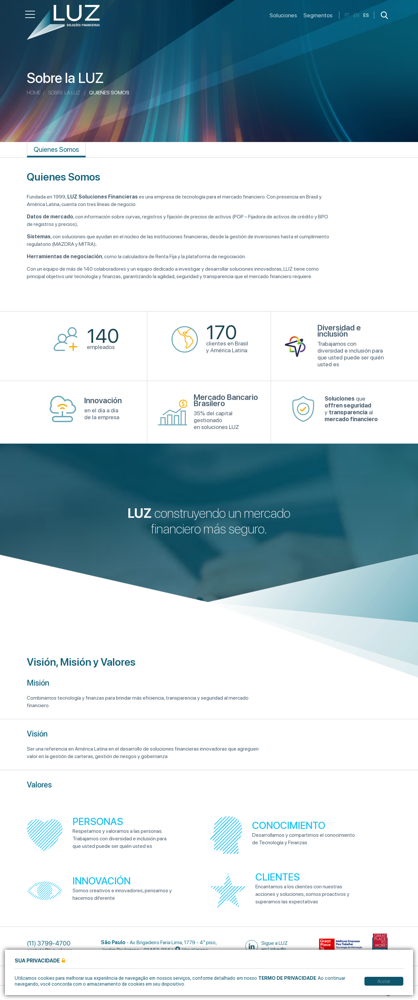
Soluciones (283, 15)
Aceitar (384, 981)
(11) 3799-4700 (49, 943)
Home (34, 92)
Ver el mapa (191, 949)
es (366, 15)
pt (347, 15)
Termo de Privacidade (287, 978)
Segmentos (317, 15)
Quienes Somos (56, 149)
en (356, 15)
